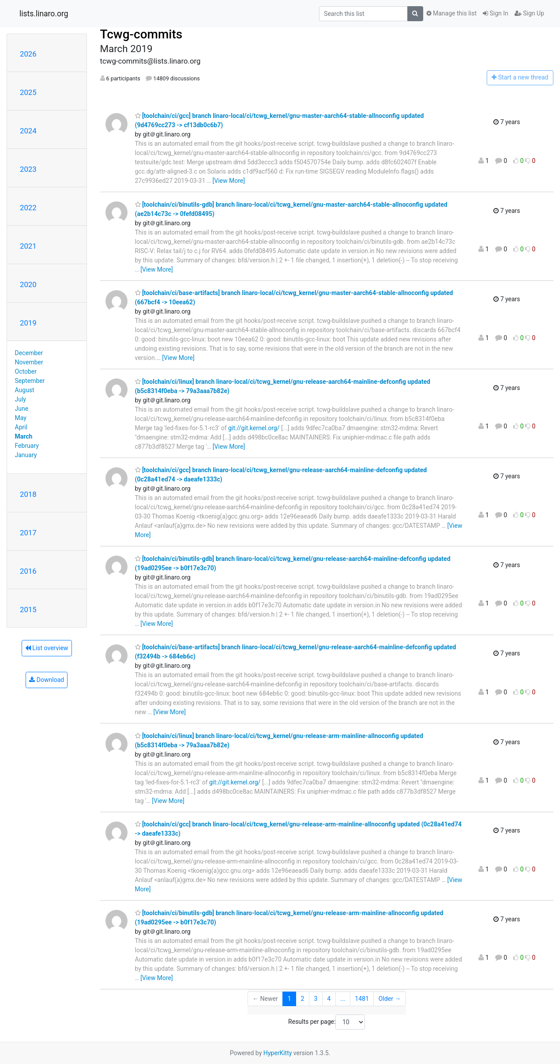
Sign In (495, 13)
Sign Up (529, 13)
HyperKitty (277, 1052)
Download (46, 679)
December (29, 352)
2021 (28, 246)
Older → (390, 998)
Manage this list (451, 13)
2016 (28, 571)
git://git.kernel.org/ (253, 428)
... (342, 998)
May (20, 417)
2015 (28, 609)
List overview (46, 647)
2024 (28, 130)
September (30, 380)
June (22, 408)
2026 (28, 53)
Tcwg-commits (141, 34)
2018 (28, 494)
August (24, 390)
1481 (361, 998)
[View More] (229, 180)
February (27, 445)
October (26, 371)
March (24, 436)
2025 (28, 92)
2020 (28, 284)
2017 (28, 532)
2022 (28, 207)
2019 (28, 322)
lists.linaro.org (43, 13)
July (20, 399)
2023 (28, 169)
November (29, 362)
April (21, 427)
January (26, 454)
